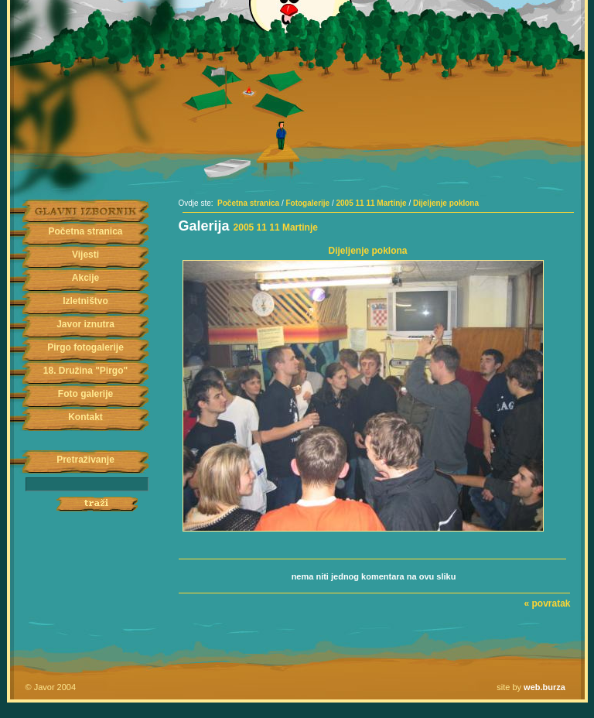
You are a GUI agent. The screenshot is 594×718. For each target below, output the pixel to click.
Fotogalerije (307, 203)
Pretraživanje (85, 459)
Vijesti (85, 254)
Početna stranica (85, 231)
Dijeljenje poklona (446, 203)
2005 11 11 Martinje (371, 203)
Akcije (85, 277)
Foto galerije (85, 393)
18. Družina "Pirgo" (85, 370)
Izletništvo (85, 301)
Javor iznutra (85, 324)
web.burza (544, 687)
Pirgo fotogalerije (85, 347)
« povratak (547, 603)
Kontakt (85, 417)
